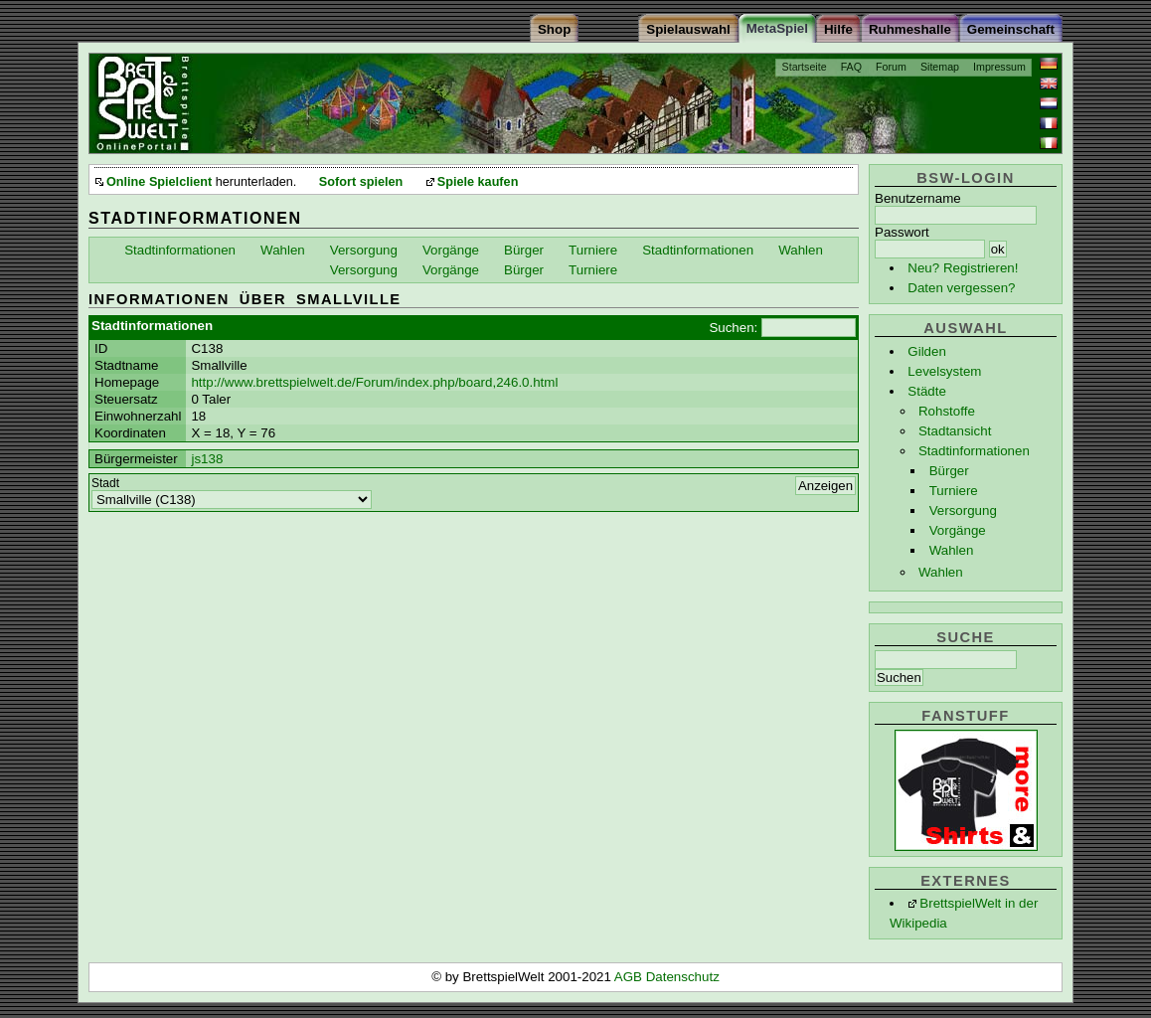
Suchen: (733, 327)
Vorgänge (957, 530)
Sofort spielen (361, 182)
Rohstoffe (946, 411)
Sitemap (939, 67)
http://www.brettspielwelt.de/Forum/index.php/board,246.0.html (374, 382)
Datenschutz (683, 976)
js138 (207, 458)
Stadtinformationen (974, 450)
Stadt (105, 483)
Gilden (926, 351)
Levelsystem (944, 371)
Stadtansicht (954, 431)
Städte (926, 391)
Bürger (949, 470)
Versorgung (963, 510)
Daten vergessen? (961, 287)
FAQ (851, 67)
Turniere (953, 490)
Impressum (999, 67)
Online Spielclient (159, 182)
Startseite (804, 67)
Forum (891, 67)
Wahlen (951, 550)
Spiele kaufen (478, 182)
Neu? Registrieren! (962, 267)
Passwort (902, 232)
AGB (630, 976)
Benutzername (918, 198)
